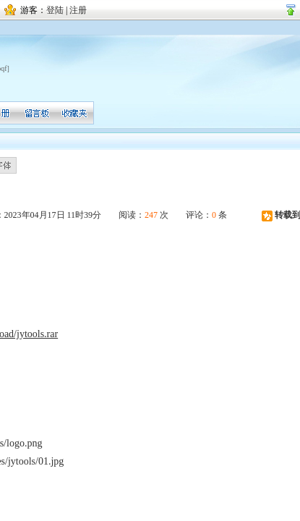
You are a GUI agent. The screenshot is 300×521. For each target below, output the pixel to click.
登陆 (55, 10)
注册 (78, 10)
